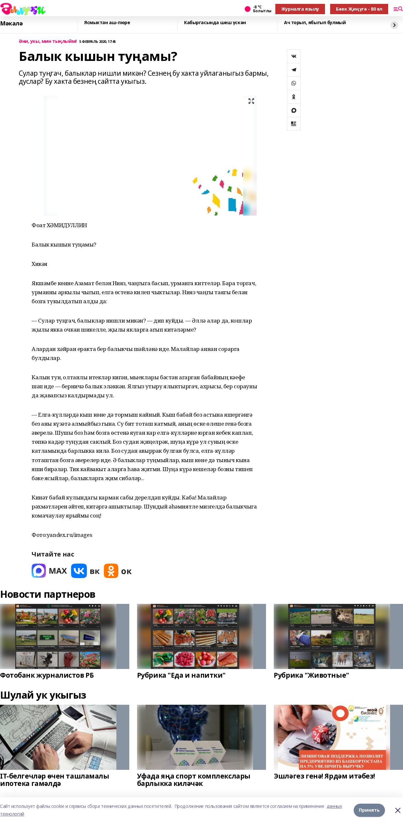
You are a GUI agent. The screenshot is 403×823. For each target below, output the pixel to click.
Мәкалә (11, 23)
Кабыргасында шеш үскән (215, 22)
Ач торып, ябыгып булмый (315, 22)
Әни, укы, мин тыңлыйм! (48, 41)
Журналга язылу (300, 9)
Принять (369, 810)
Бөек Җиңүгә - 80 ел (359, 9)
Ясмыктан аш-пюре (107, 22)
